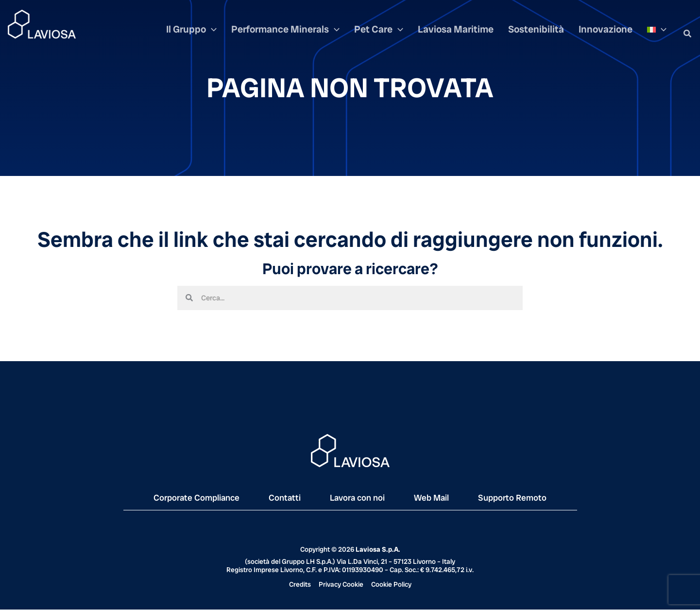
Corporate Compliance (184, 498)
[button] (687, 34)
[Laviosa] (42, 23)
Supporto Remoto (527, 498)
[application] (243, 33)
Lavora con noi (358, 498)
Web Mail (439, 498)
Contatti (279, 498)
